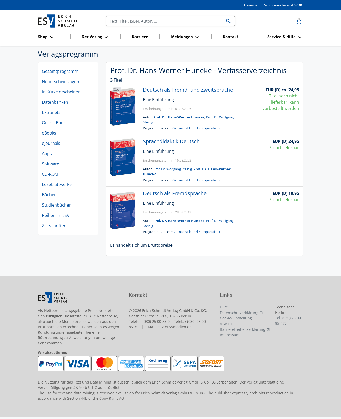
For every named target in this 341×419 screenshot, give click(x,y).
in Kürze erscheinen (61, 92)
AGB (223, 323)
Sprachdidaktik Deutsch (171, 141)
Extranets (51, 112)
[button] (52, 37)
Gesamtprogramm (60, 71)
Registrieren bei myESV (280, 5)
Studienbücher (56, 205)
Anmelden (251, 5)
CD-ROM (50, 174)
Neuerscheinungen (60, 81)
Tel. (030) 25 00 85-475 (288, 320)
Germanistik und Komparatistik (196, 128)
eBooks (49, 133)
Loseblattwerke (57, 184)
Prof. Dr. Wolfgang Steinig (172, 169)
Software (50, 164)
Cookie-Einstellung (236, 318)
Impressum (230, 334)
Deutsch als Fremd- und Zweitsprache (188, 89)
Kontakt (230, 36)
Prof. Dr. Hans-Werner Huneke (178, 117)
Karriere (140, 36)
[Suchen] (164, 21)
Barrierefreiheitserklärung (242, 329)
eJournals (51, 143)
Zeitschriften (54, 225)
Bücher (49, 195)
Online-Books (55, 123)
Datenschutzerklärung (239, 312)
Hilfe (224, 307)
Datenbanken (55, 102)
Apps (47, 153)
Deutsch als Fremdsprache (175, 193)
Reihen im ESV (56, 215)
